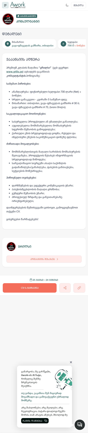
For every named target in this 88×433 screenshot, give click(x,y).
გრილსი (24, 246)
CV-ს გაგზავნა (29, 287)
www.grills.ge (14, 71)
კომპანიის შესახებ (44, 259)
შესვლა (79, 5)
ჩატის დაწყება (35, 420)
